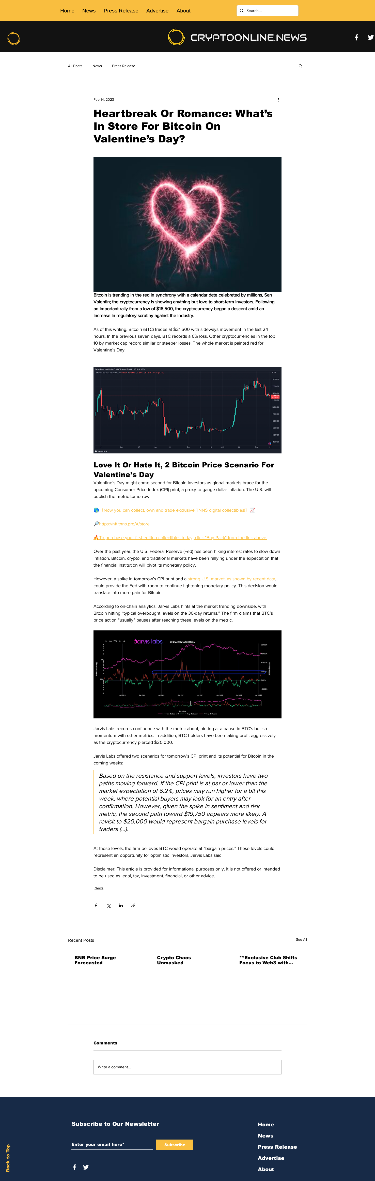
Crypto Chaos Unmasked (174, 960)
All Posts (75, 66)
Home (266, 1124)
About (266, 1169)
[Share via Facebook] (95, 905)
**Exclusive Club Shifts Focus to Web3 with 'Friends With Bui (268, 960)
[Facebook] (356, 37)
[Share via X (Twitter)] (108, 905)
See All (301, 939)
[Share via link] (133, 905)
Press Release (123, 66)
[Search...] (267, 10)
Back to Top (8, 1158)
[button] (300, 66)
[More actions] (278, 99)
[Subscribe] (174, 1145)
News (97, 66)
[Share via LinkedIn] (120, 905)
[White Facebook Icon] (74, 1167)
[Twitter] (371, 37)
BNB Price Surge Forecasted (95, 960)
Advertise (271, 1158)
